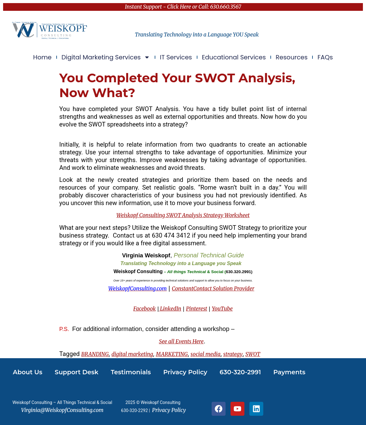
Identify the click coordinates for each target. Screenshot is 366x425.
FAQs (325, 57)
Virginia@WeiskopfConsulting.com (62, 410)
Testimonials (131, 372)
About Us (27, 372)
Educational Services (234, 57)
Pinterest (196, 308)
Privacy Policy (185, 372)
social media (206, 354)
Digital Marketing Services (106, 57)
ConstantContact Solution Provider (213, 288)
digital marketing (132, 354)
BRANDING (95, 354)
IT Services (176, 57)
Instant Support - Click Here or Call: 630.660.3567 (183, 6)
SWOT (252, 354)
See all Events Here (181, 341)
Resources (292, 57)
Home (42, 57)
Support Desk (76, 372)
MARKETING (172, 354)
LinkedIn (170, 308)
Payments (289, 372)
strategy (233, 354)
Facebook (144, 308)
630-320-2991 (240, 372)
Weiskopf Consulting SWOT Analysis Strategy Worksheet (183, 215)
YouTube (222, 308)
